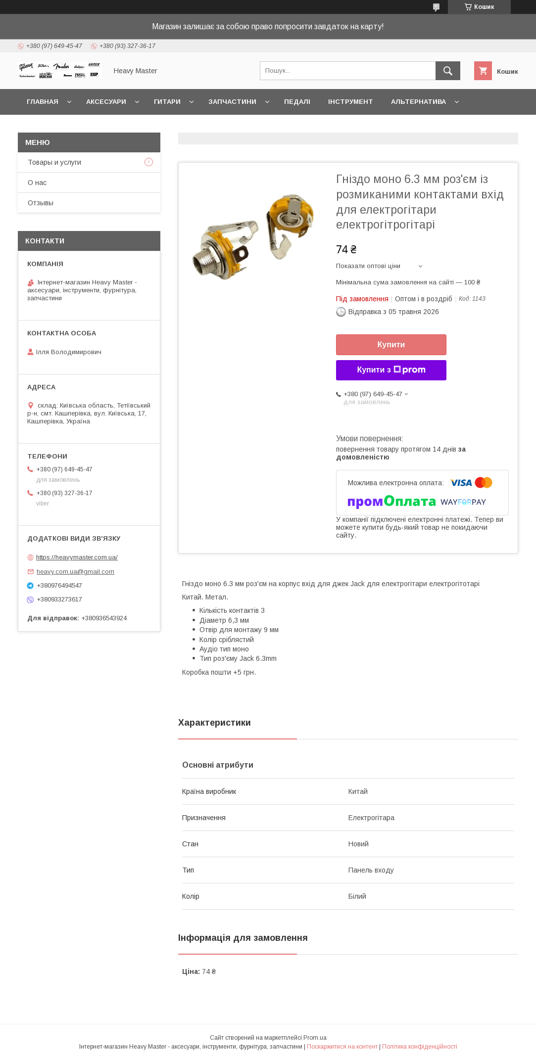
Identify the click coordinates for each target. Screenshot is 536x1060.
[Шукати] (448, 70)
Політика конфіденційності (419, 1046)
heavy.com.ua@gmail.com (75, 571)
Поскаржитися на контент (342, 1046)
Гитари (167, 101)
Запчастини (232, 101)
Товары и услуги (54, 162)
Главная (42, 101)
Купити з (391, 370)
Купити (391, 344)
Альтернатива (418, 101)
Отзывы (40, 203)
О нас (37, 182)
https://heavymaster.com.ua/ (77, 557)
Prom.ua (315, 1037)
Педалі (297, 101)
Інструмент (350, 101)
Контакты (46, 127)
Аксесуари (106, 101)
